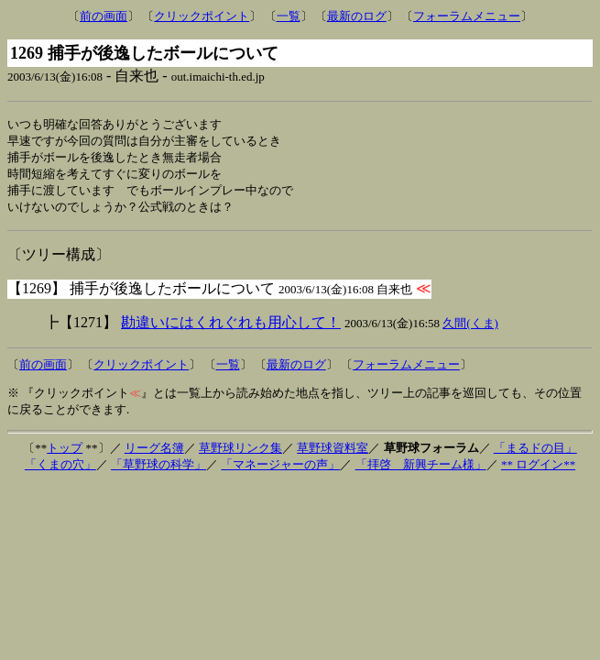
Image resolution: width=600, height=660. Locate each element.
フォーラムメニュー (466, 16)
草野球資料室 (332, 453)
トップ (64, 453)
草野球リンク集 (240, 453)
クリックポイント (201, 16)
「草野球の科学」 (158, 470)
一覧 (288, 16)
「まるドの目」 (535, 453)
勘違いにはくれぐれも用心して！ (231, 328)
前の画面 (103, 16)
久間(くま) (470, 329)
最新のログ (357, 16)
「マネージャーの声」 (280, 470)
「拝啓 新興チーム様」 (420, 470)
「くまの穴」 (60, 470)
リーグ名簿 (154, 453)
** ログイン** (538, 470)
